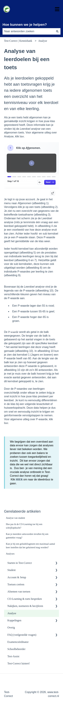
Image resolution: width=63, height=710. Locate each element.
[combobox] (28, 31)
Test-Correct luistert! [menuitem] (18, 663)
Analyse (42, 40)
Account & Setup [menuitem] (16, 577)
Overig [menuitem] (11, 627)
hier (22, 136)
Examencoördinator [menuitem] (18, 641)
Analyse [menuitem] (11, 613)
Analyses (10, 553)
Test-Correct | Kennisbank (18, 40)
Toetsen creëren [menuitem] (15, 584)
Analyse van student (15, 518)
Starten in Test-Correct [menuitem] (19, 562)
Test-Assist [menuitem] (13, 656)
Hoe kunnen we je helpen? (25, 24)
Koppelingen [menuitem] (14, 620)
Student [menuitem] (11, 570)
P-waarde (13, 331)
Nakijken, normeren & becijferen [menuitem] (25, 606)
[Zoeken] (57, 31)
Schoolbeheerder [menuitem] (16, 649)
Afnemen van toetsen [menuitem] (18, 591)
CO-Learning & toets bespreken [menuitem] (24, 598)
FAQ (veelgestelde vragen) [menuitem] (21, 634)
